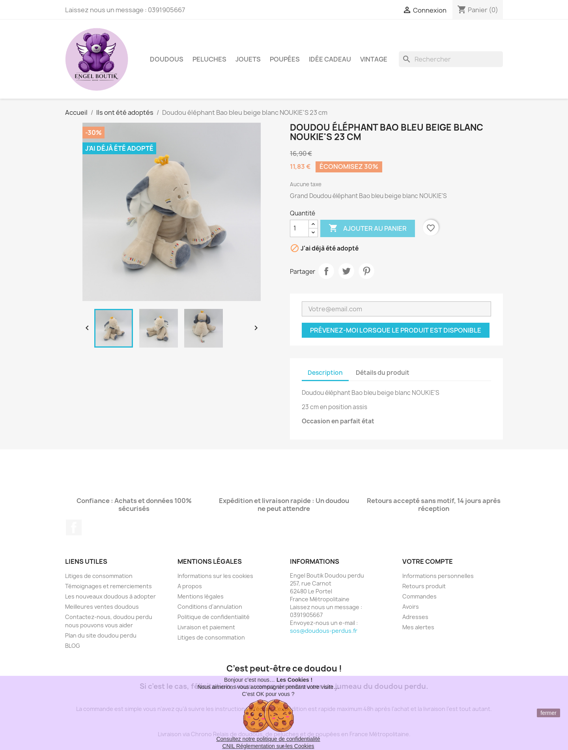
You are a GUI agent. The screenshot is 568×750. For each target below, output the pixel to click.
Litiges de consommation (99, 576)
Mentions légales (201, 596)
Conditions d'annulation (210, 606)
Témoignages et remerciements (108, 586)
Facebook (74, 527)
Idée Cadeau (330, 59)
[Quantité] (299, 228)
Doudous (166, 59)
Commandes (419, 596)
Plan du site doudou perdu (100, 635)
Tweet (346, 271)
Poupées (285, 59)
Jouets (248, 59)
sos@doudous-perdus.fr (323, 630)
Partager (326, 271)
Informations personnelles (438, 576)
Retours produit (424, 586)
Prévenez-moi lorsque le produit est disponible (395, 330)
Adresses (415, 617)
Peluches (209, 59)
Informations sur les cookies (215, 576)
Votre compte (427, 561)
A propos (190, 586)
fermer (548, 713)
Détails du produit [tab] (382, 372)
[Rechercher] (451, 59)
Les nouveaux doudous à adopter (110, 596)
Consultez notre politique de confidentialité (268, 739)
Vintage (373, 59)
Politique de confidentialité (214, 617)
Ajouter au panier (368, 228)
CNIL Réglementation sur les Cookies (268, 746)
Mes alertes (418, 627)
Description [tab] (325, 372)
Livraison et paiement (206, 627)
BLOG (72, 645)
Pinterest (366, 271)
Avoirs (410, 606)
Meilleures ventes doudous (102, 606)
